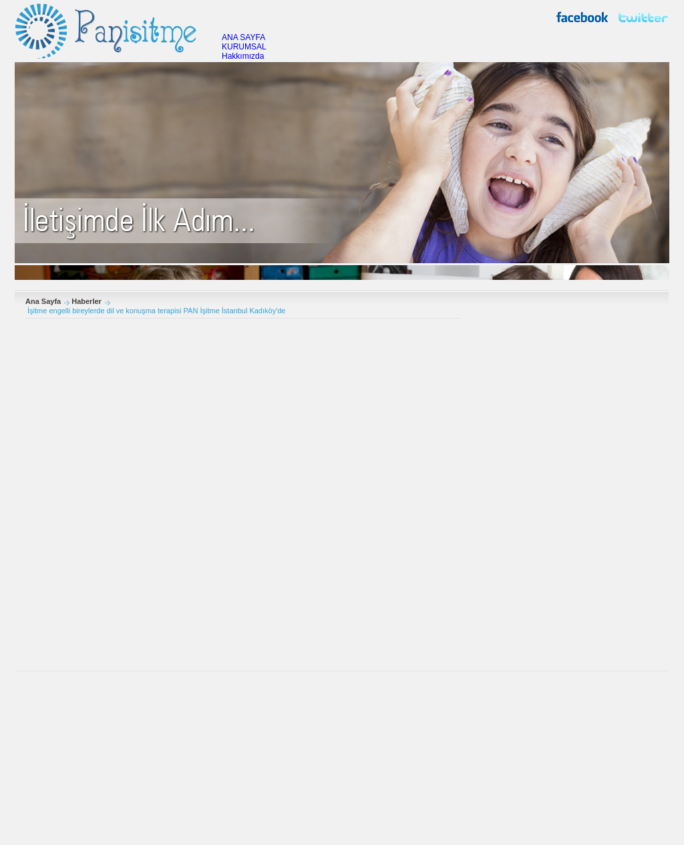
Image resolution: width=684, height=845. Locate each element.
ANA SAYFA (243, 37)
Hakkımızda (243, 56)
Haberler (86, 301)
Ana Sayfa (43, 301)
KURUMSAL (244, 46)
